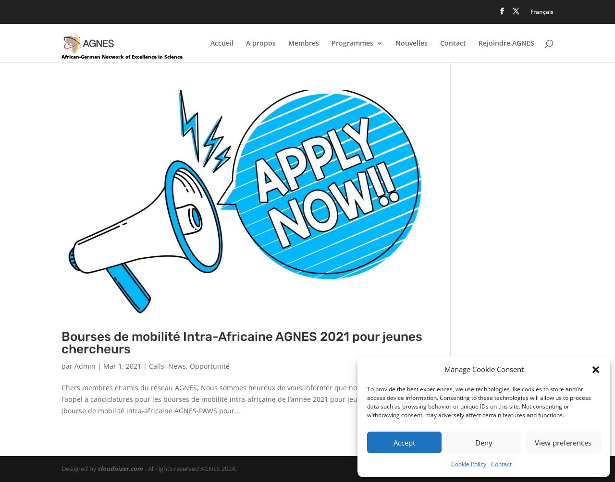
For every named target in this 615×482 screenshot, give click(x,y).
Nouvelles (411, 44)
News (177, 366)
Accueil (222, 44)
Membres (303, 44)
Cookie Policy (468, 464)
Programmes (352, 44)
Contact (501, 464)
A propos (261, 44)
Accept (404, 442)
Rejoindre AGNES (506, 44)
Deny (483, 442)
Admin (85, 366)
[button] (596, 369)
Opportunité (210, 366)
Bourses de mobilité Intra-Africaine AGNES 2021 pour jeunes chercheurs (242, 343)
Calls (156, 366)
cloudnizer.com (120, 468)
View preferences (563, 442)
